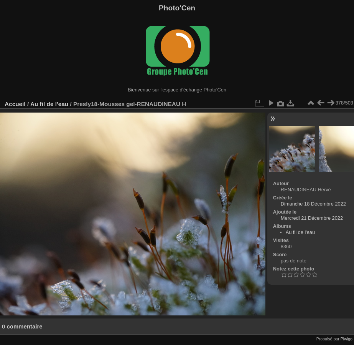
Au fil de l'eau (50, 104)
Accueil (15, 104)
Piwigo (346, 339)
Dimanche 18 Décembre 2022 (313, 204)
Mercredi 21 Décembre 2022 (312, 218)
